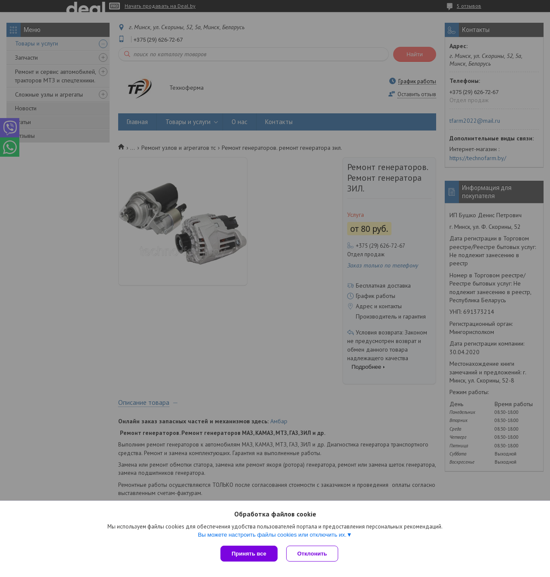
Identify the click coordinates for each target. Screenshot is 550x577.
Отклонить (312, 553)
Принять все (249, 553)
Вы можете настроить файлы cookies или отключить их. (272, 534)
